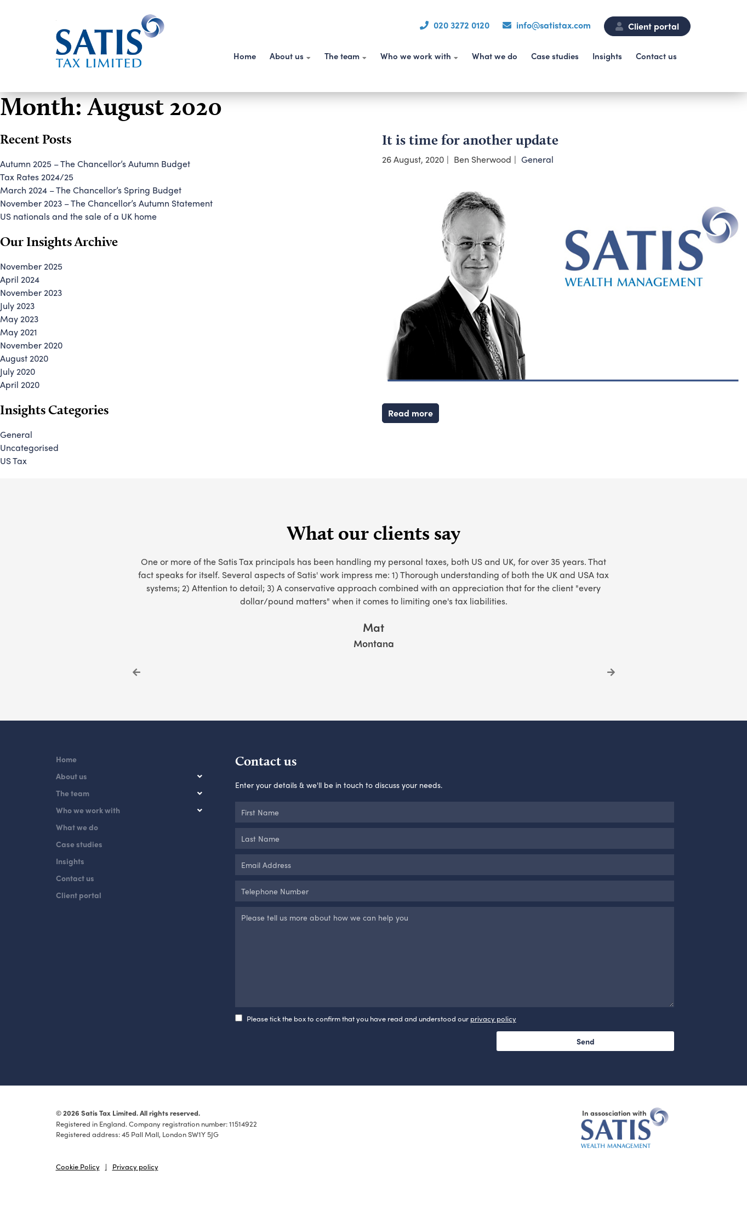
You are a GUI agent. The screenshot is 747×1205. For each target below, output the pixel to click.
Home (244, 56)
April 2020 (19, 384)
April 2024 (19, 279)
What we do (494, 56)
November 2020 (31, 345)
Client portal (647, 26)
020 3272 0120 (461, 25)
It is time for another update (470, 139)
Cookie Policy (78, 1166)
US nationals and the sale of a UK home (78, 216)
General (537, 159)
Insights (607, 56)
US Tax (13, 460)
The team (342, 56)
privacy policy (493, 1018)
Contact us (656, 56)
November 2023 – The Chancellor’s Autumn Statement (106, 203)
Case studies (555, 56)
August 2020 (24, 358)
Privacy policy (135, 1166)
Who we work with (415, 56)
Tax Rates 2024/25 (36, 176)
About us (287, 56)
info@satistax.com (553, 25)
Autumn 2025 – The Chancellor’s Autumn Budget (95, 163)
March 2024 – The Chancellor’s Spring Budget (90, 190)
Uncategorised (29, 447)
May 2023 (19, 318)
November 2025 (31, 266)
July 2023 (17, 305)
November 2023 (31, 292)
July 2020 (17, 371)
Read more (410, 413)
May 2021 (18, 331)
